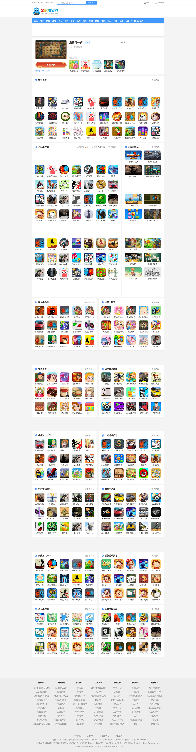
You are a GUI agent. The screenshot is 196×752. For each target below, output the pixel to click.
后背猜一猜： (40, 71)
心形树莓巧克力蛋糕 (80, 704)
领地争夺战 (155, 724)
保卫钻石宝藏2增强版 (154, 696)
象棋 (135, 724)
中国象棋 (136, 700)
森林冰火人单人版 (117, 700)
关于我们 (77, 736)
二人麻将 (98, 708)
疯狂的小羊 (61, 712)
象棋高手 (98, 700)
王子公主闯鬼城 (41, 692)
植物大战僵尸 (42, 712)
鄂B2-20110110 (117, 746)
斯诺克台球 (136, 688)
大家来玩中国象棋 (135, 696)
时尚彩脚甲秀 (80, 712)
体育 (48, 21)
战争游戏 (154, 682)
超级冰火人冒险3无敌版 (41, 724)
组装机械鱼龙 (98, 720)
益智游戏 (98, 682)
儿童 (115, 21)
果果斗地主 (98, 724)
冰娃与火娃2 (41, 708)
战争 (128, 21)
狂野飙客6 (61, 716)
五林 (135, 716)
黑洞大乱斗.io (42, 700)
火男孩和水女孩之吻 (98, 688)
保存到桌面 (50, 3)
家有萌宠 (80, 688)
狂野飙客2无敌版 (61, 688)
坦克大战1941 (155, 712)
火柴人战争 (155, 716)
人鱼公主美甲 (80, 724)
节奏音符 (136, 692)
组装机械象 (98, 704)
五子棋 (135, 704)
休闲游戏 (79, 682)
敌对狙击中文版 (61, 724)
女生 (97, 21)
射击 (60, 21)
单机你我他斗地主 (135, 720)
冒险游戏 (42, 682)
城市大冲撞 (61, 692)
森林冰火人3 (117, 708)
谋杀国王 (117, 692)
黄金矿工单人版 (117, 720)
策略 (85, 21)
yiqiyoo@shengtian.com (151, 743)
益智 (54, 21)
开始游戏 (51, 65)
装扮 (109, 21)
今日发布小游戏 (98, 147)
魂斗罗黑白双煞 (41, 720)
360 (48, 71)
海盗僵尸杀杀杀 (41, 704)
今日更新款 (83, 147)
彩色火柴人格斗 (61, 720)
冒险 (72, 21)
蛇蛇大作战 (61, 704)
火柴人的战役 (154, 704)
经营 (121, 21)
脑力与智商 (117, 716)
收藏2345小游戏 (38, 3)
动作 (42, 21)
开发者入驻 (104, 736)
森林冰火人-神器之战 (41, 696)
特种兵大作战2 (154, 688)
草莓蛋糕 (80, 692)
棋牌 (79, 21)
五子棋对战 (117, 712)
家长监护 (119, 736)
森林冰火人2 (117, 688)
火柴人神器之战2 (61, 700)
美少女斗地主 (98, 716)
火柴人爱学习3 (79, 708)
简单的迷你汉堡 (79, 700)
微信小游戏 (137, 21)
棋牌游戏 (136, 682)
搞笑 (66, 21)
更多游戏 (156, 80)
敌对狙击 (61, 708)
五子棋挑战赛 (98, 712)
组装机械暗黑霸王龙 (98, 696)
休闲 (103, 21)
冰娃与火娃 (42, 716)
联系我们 (90, 736)
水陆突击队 (155, 700)
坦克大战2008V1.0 (154, 692)
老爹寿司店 (80, 720)
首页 (36, 21)
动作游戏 (61, 682)
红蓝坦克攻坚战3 (154, 708)
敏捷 (91, 21)
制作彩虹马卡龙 (79, 696)
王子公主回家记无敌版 (42, 688)
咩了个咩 (98, 692)
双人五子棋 (117, 704)
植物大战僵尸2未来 (117, 724)
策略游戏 (117, 682)
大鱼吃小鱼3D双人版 (61, 696)
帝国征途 (154, 720)
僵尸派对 (117, 696)
